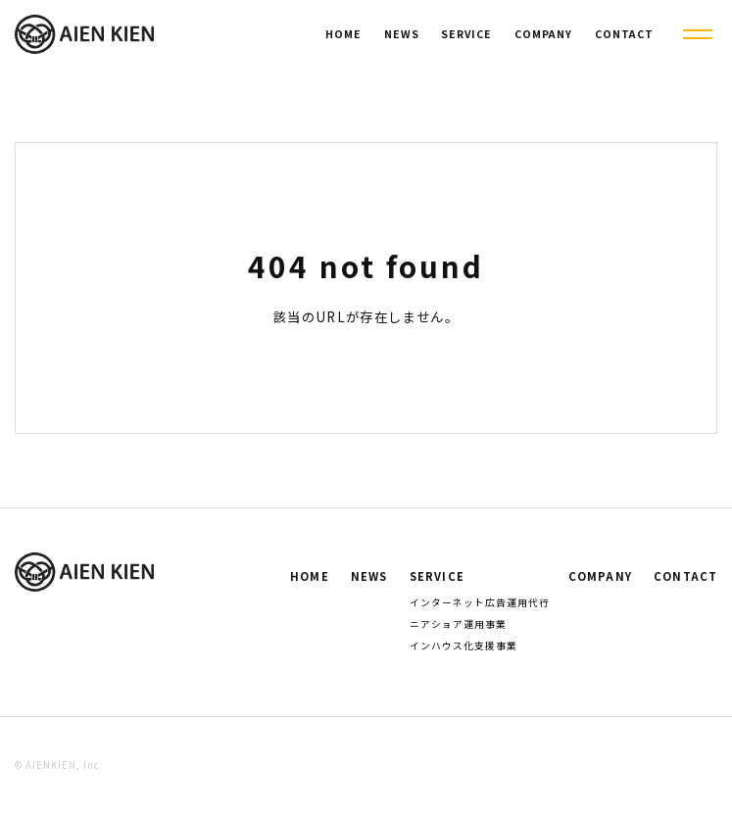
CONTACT (624, 33)
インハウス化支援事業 (463, 645)
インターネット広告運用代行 (480, 602)
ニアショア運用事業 (458, 624)
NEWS (401, 33)
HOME (343, 33)
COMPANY (543, 33)
